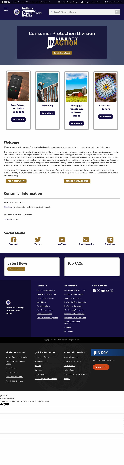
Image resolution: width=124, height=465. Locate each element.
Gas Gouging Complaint (74, 303)
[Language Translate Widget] (90, 1)
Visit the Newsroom (45, 303)
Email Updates (69, 359)
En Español (68, 325)
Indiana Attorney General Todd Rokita (47, 8)
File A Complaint (62, 46)
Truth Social (110, 237)
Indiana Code (69, 363)
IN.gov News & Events (72, 355)
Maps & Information (72, 350)
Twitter (37, 237)
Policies (38, 359)
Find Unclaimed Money (46, 284)
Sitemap (38, 363)
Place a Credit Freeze (45, 292)
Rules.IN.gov (41, 295)
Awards (67, 372)
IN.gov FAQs (39, 368)
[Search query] (109, 8)
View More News (16, 262)
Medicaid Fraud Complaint (74, 284)
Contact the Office (44, 307)
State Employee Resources (46, 372)
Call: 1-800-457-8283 (14, 370)
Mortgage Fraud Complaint (75, 311)
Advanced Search (42, 355)
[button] (67, 2)
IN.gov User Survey (42, 350)
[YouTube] (103, 284)
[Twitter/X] (98, 284)
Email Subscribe (86, 237)
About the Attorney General (72, 316)
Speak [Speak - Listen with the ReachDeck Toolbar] (100, 360)
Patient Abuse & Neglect (74, 288)
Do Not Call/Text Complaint (75, 295)
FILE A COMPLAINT (16, 174)
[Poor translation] (6, 398)
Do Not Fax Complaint (73, 299)
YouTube (62, 237)
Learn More (18, 112)
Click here (8, 200)
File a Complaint (43, 299)
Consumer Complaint (73, 292)
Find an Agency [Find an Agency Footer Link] (12, 366)
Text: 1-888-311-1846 (14, 374)
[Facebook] (94, 284)
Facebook (13, 237)
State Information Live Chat (17, 350)
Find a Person (11, 361)
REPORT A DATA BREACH (77, 174)
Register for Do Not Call (46, 288)
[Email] (107, 284)
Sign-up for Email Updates (47, 311)
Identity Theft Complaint (74, 307)
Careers (67, 321)
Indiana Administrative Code (75, 368)
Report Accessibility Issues (103, 354)
